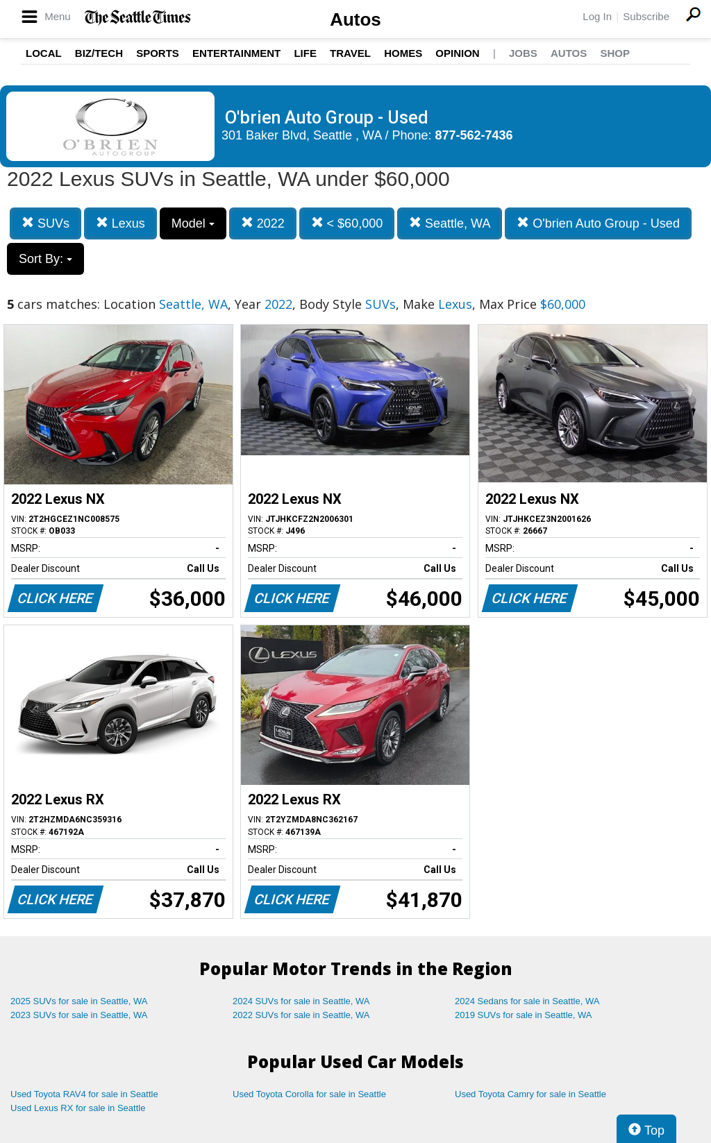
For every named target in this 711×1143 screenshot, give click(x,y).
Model (193, 223)
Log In (597, 16)
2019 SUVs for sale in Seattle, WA (523, 1015)
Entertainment (236, 53)
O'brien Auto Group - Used (598, 223)
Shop (615, 53)
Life (305, 53)
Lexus (120, 223)
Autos (355, 19)
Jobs (523, 53)
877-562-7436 (474, 135)
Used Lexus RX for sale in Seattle (77, 1108)
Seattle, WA (449, 223)
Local (44, 53)
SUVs (45, 223)
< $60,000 (347, 223)
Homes (403, 53)
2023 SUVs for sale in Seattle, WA (79, 1015)
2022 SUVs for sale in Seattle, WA (301, 1015)
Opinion (457, 53)
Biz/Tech (99, 53)
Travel (350, 53)
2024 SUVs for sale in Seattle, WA (301, 1001)
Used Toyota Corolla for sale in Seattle (309, 1094)
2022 (263, 223)
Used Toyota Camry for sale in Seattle (530, 1094)
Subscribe (646, 16)
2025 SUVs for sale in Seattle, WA (79, 1001)
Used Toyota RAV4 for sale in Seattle (84, 1094)
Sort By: (45, 259)
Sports (157, 53)
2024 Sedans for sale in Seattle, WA (527, 1001)
